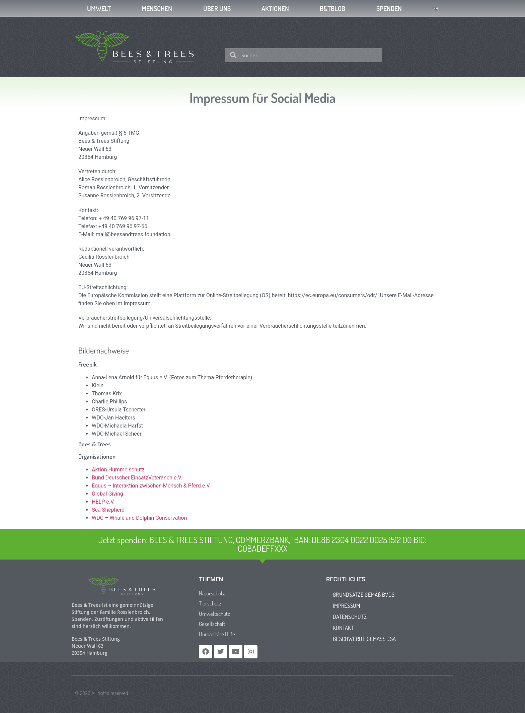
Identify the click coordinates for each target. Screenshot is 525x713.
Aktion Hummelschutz (118, 469)
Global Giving (107, 494)
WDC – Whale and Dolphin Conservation (139, 518)
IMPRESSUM (346, 605)
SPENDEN (389, 8)
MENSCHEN (157, 8)
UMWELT (99, 8)
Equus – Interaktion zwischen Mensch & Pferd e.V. (151, 485)
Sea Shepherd (108, 510)
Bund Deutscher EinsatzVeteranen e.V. (137, 477)
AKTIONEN (275, 8)
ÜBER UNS (217, 8)
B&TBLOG (332, 8)
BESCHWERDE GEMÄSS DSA (364, 638)
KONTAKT (343, 627)
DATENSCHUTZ (350, 616)
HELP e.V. (103, 502)
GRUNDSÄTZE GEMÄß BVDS (363, 594)
